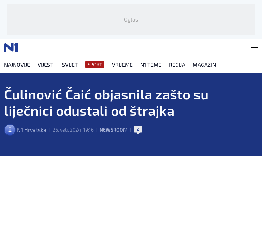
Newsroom (114, 130)
